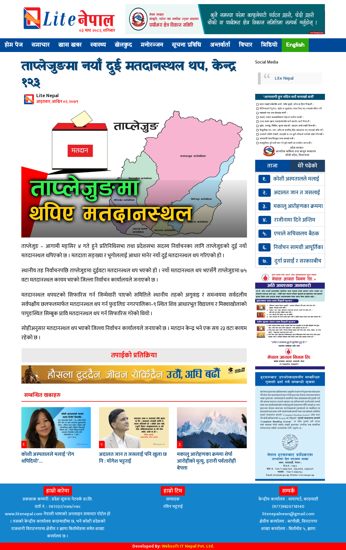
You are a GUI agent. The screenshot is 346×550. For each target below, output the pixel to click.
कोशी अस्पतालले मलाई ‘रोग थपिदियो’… (47, 457)
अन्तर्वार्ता (220, 45)
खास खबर (70, 45)
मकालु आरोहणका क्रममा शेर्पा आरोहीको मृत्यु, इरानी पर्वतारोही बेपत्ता (206, 461)
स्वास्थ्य (98, 45)
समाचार (40, 45)
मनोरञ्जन (152, 45)
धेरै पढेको (307, 165)
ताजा (272, 165)
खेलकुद (123, 45)
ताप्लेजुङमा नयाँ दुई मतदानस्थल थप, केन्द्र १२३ (128, 75)
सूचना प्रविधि (186, 45)
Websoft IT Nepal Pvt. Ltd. (188, 546)
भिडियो (269, 45)
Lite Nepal (284, 78)
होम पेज (13, 45)
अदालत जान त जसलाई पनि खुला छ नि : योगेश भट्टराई (133, 457)
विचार (245, 45)
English (295, 45)
